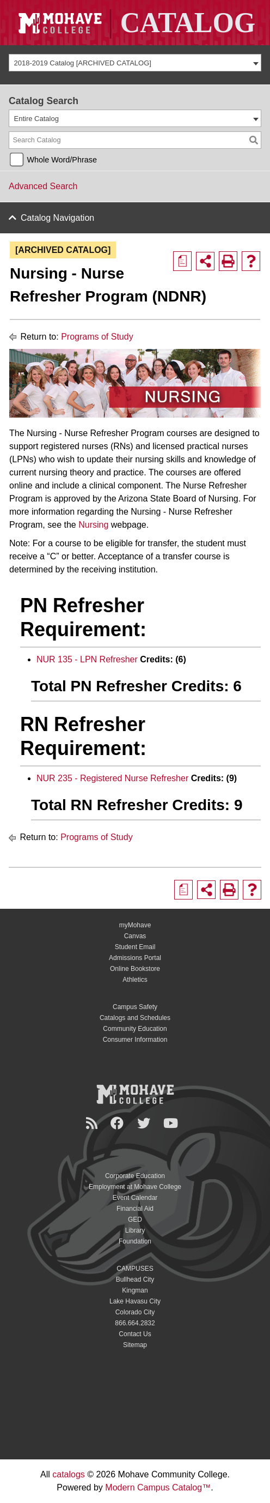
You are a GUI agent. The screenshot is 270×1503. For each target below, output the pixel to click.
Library (135, 1230)
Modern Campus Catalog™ (158, 1487)
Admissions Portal (135, 958)
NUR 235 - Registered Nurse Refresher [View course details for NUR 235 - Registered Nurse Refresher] (112, 778)
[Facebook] (119, 1123)
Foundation (135, 1241)
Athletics (134, 979)
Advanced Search (43, 186)
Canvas (135, 936)
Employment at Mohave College (135, 1187)
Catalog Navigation (57, 217)
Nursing (93, 524)
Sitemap (135, 1345)
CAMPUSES (134, 1268)
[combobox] (135, 62)
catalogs (68, 1474)
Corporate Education (135, 1176)
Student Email (135, 947)
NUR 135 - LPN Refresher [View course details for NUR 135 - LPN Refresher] (87, 659)
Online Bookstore (135, 969)
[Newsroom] (93, 1123)
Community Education (135, 1029)
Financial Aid (135, 1208)
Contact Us (135, 1334)
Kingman (135, 1290)
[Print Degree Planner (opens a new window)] (182, 261)
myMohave (135, 925)
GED (135, 1219)
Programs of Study (97, 336)
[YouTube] (172, 1123)
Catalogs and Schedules (135, 1018)
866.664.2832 (135, 1323)
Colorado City (135, 1312)
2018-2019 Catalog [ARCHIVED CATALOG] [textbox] (82, 63)
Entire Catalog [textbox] (36, 118)
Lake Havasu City (135, 1301)
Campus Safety (135, 1007)
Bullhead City (135, 1279)
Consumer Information (135, 1039)
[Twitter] (145, 1123)
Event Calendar (135, 1198)
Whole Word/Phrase (62, 159)
